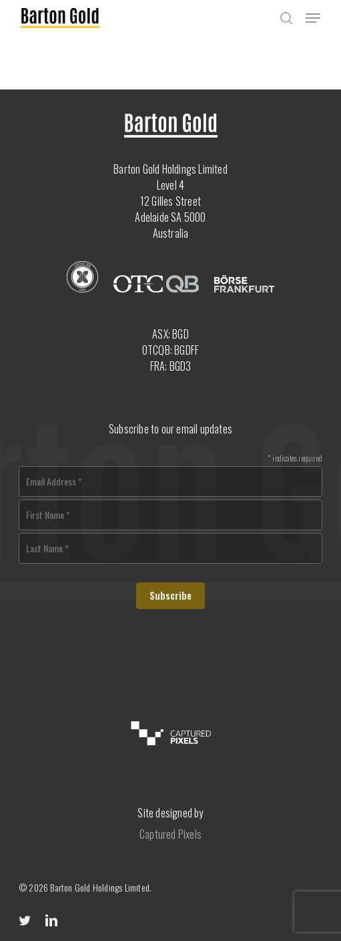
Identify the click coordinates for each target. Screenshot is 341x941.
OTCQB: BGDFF (170, 350)
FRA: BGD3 (171, 366)
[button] (313, 18)
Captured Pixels (170, 834)
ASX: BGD (170, 334)
